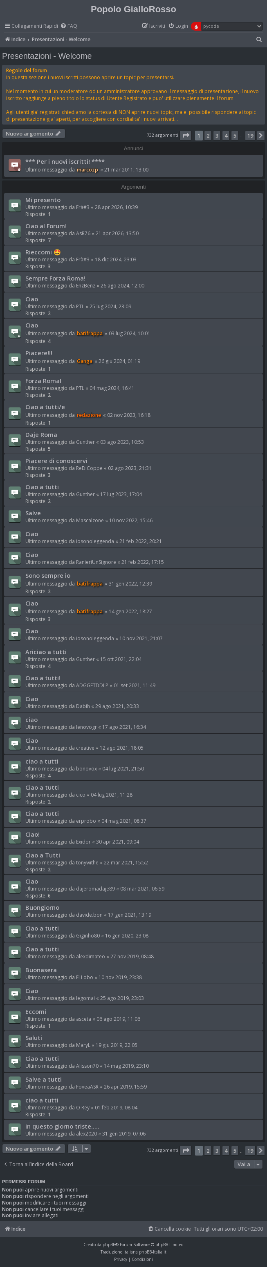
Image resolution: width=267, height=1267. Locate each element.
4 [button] (225, 135)
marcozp (87, 169)
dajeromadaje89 (95, 888)
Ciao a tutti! (43, 678)
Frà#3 (83, 207)
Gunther (85, 442)
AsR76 (83, 233)
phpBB (109, 1244)
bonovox (86, 768)
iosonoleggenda (95, 541)
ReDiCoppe (89, 468)
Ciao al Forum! (46, 226)
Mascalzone (90, 520)
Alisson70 (87, 1065)
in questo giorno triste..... (62, 1126)
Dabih (83, 706)
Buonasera (41, 970)
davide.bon (89, 914)
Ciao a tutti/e (45, 407)
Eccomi (35, 1011)
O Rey (83, 1107)
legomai (85, 998)
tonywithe (87, 862)
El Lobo (84, 977)
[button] (185, 135)
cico (80, 794)
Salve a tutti (43, 1079)
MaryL (83, 1045)
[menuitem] (68, 26)
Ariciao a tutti (46, 652)
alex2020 (86, 1133)
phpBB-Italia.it (152, 1252)
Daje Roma (41, 434)
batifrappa (90, 333)
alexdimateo (90, 956)
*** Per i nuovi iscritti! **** (65, 161)
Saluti (33, 1037)
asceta (83, 1018)
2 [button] (207, 135)
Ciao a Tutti (42, 855)
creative (85, 747)
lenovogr (86, 727)
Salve (33, 513)
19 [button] (250, 135)
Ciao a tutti (42, 487)
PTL (80, 306)
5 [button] (234, 135)
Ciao (31, 299)
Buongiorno (42, 907)
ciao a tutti (41, 761)
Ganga (84, 361)
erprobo (86, 820)
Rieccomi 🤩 (43, 252)
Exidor (83, 841)
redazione (89, 415)
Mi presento (43, 200)
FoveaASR (87, 1086)
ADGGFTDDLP (92, 685)
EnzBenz (85, 285)
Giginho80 (88, 935)
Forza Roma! (43, 380)
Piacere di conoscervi (56, 460)
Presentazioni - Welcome (47, 55)
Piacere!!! (38, 353)
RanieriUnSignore (96, 562)
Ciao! (32, 834)
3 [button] (216, 135)
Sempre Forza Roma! (55, 278)
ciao (31, 719)
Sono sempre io (47, 575)
